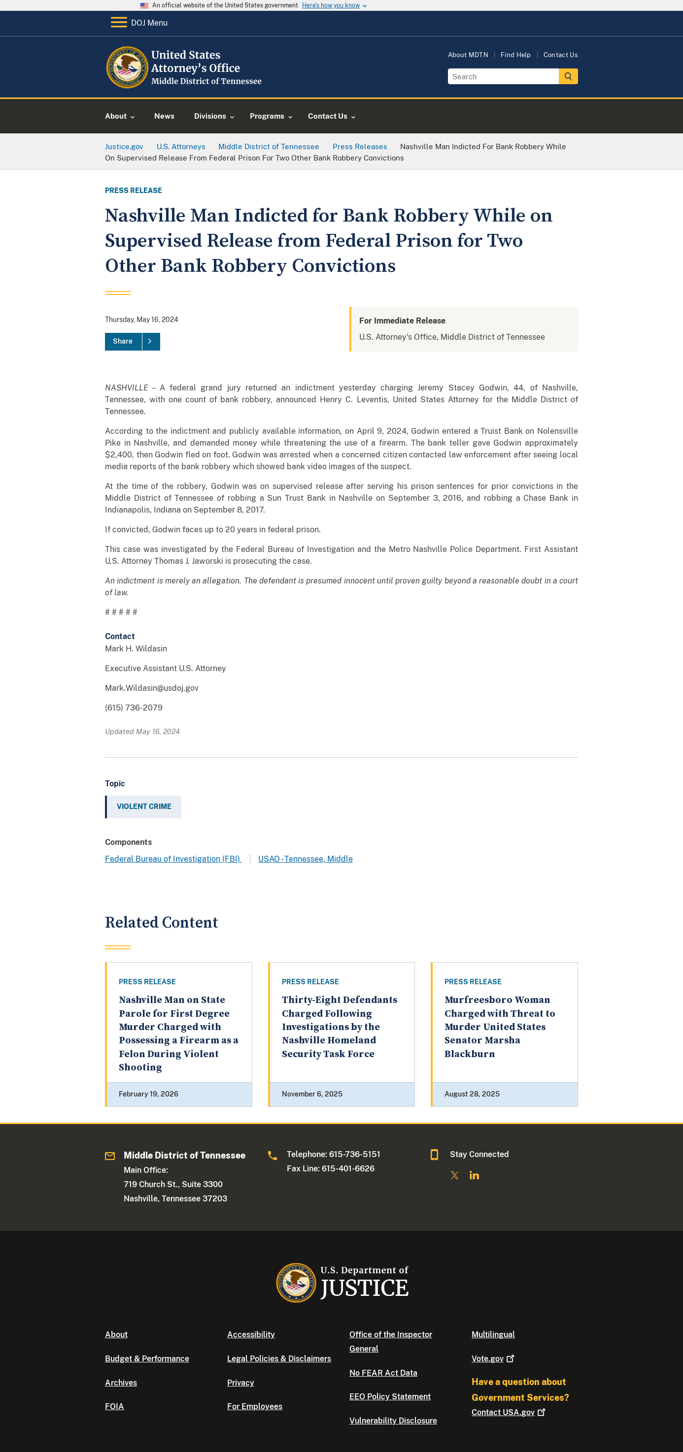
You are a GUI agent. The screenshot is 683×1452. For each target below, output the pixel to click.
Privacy (240, 1382)
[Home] (185, 86)
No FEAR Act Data (383, 1373)
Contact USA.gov (509, 1412)
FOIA (114, 1406)
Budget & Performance (147, 1358)
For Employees (254, 1406)
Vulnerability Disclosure (393, 1420)
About (116, 1334)
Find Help (516, 55)
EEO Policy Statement (390, 1396)
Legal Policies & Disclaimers (279, 1358)
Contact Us (561, 55)
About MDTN (468, 55)
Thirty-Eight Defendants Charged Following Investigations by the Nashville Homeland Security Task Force (339, 1027)
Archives (121, 1382)
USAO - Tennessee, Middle (305, 859)
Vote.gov (494, 1358)
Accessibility (251, 1334)
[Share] (132, 342)
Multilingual (493, 1334)
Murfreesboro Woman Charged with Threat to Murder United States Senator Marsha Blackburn (499, 1027)
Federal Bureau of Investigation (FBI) (173, 859)
